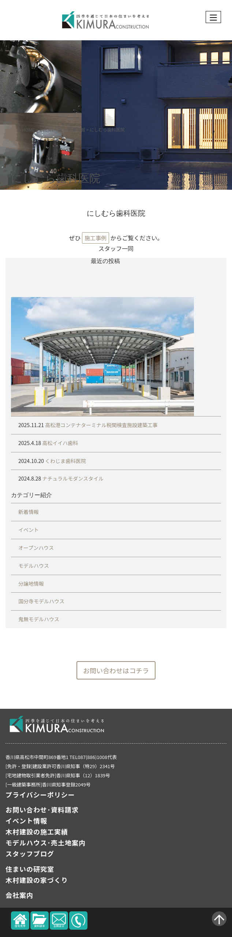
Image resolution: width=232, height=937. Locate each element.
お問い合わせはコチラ (116, 670)
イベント (28, 529)
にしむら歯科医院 (55, 178)
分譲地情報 (31, 583)
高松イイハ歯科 (59, 443)
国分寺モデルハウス (41, 601)
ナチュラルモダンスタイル (72, 478)
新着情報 (76, 129)
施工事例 (95, 238)
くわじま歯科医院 (65, 460)
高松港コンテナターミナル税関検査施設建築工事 (101, 425)
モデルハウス (33, 565)
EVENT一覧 (51, 129)
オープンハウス (36, 547)
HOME (28, 129)
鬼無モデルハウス (38, 619)
